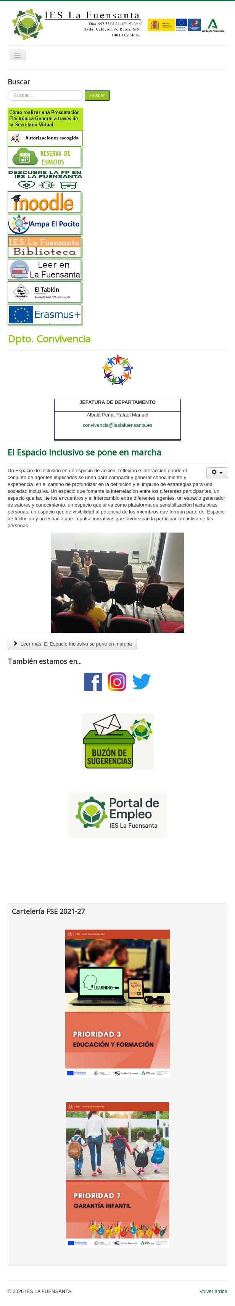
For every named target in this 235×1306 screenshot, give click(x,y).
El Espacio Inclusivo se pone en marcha (84, 452)
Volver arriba (213, 1291)
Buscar (97, 95)
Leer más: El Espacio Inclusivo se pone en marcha (72, 644)
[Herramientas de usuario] (216, 472)
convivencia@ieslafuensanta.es (117, 425)
